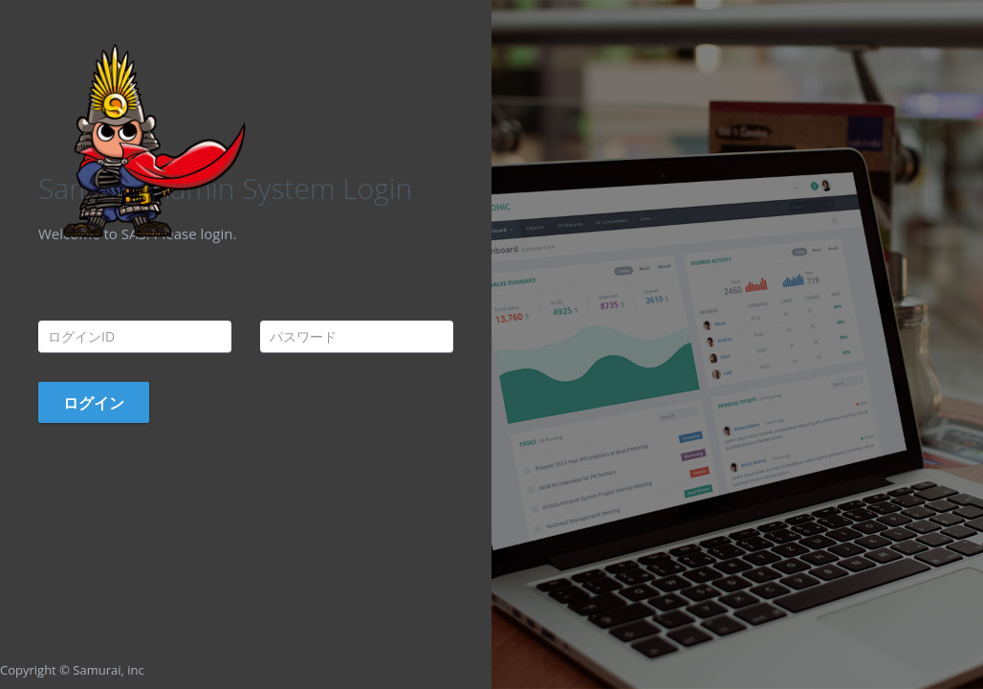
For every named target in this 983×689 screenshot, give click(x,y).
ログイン (93, 402)
